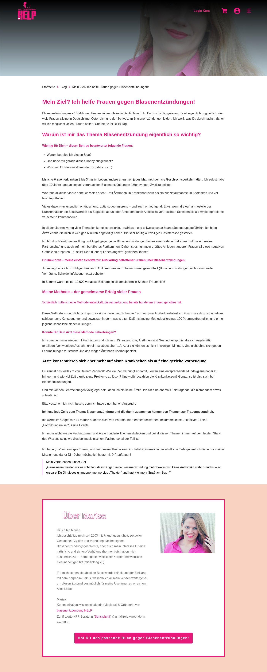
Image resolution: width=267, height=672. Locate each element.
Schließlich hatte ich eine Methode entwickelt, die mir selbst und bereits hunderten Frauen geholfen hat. (112, 302)
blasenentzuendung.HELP (74, 610)
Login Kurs (202, 10)
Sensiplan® (102, 616)
